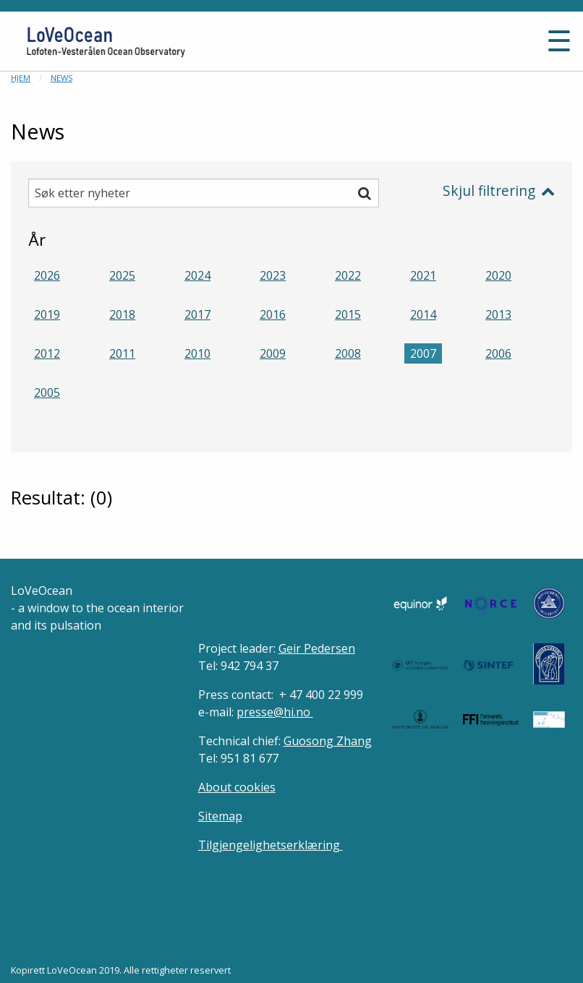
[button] (455, 47)
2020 (498, 275)
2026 (47, 275)
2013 (498, 314)
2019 (47, 314)
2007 (423, 353)
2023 (273, 275)
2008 (348, 353)
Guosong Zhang (328, 741)
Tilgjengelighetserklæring (270, 845)
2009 (273, 353)
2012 (47, 353)
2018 (122, 314)
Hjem (20, 77)
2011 (122, 353)
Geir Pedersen (316, 648)
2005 (47, 392)
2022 (348, 275)
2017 (197, 314)
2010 (197, 353)
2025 (122, 275)
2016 (273, 314)
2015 (348, 314)
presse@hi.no (275, 712)
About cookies (237, 787)
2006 (498, 353)
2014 (423, 314)
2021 (423, 275)
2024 (197, 275)
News (61, 77)
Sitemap (220, 816)
